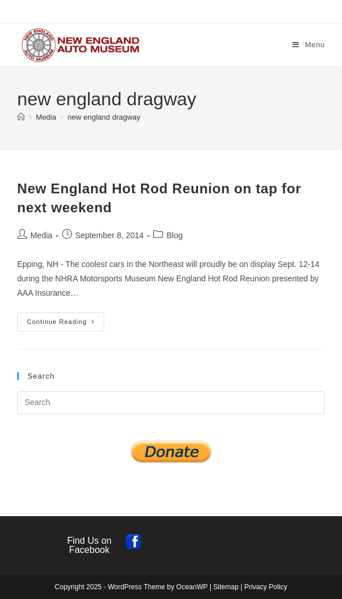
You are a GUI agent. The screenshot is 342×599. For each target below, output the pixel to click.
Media (41, 235)
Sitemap (225, 587)
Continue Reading (65, 324)
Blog (174, 235)
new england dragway (103, 117)
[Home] (21, 117)
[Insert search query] (171, 402)
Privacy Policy (265, 587)
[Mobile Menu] (308, 44)
